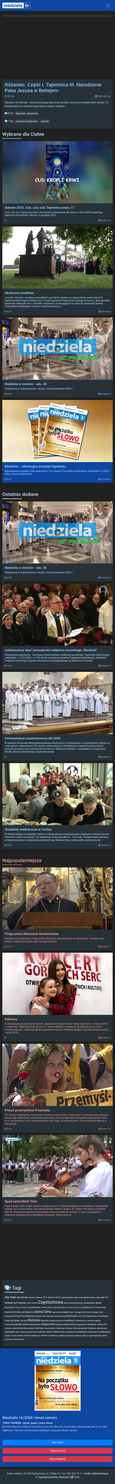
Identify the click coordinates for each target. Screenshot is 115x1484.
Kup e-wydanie (57, 1459)
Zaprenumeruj (57, 1450)
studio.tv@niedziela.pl (96, 1473)
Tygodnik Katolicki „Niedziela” (56, 1477)
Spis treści (57, 1442)
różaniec (45, 121)
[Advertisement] (58, 1253)
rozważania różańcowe (26, 121)
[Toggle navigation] (108, 5)
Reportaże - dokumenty (27, 113)
